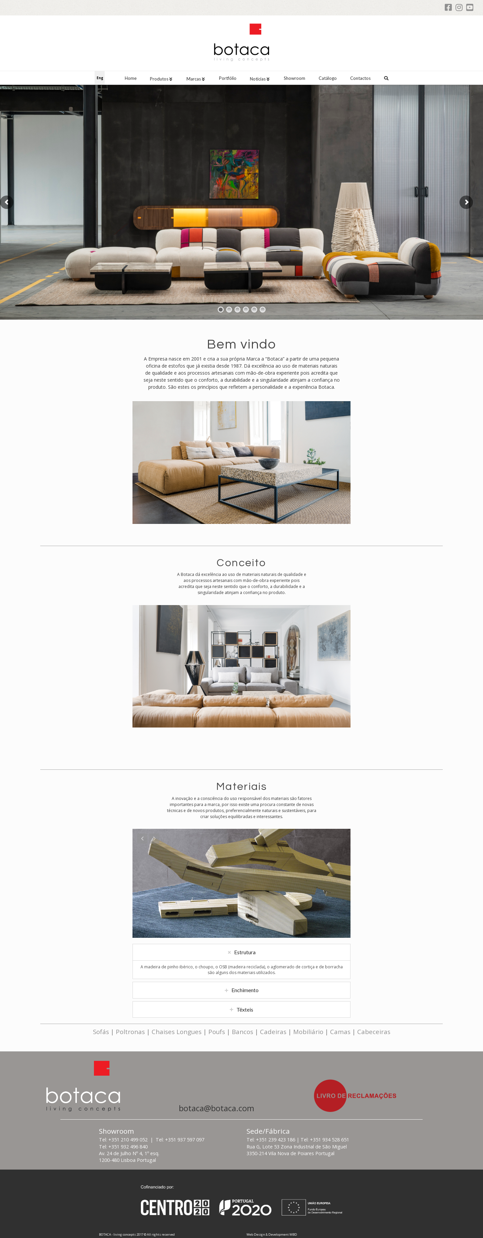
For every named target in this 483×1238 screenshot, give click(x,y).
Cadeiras (273, 1031)
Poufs (216, 1031)
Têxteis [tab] (244, 1019)
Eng (100, 77)
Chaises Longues (177, 1031)
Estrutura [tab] (245, 962)
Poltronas (130, 1031)
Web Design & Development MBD (272, 1234)
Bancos (242, 1031)
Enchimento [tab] (245, 1000)
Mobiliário (308, 1031)
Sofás (101, 1031)
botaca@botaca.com (216, 1108)
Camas (340, 1031)
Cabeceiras (373, 1031)
